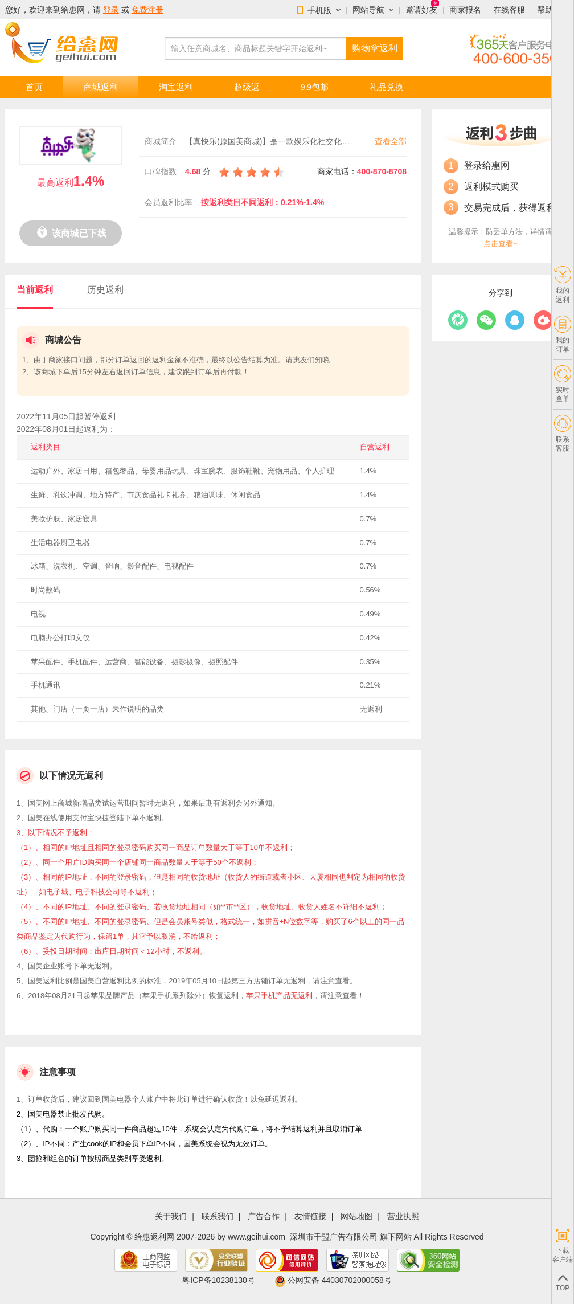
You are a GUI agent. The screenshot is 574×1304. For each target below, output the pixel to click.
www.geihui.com (256, 1236)
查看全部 (391, 141)
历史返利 (105, 290)
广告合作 (264, 1216)
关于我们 (171, 1216)
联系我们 (217, 1216)
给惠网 (73, 9)
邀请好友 (421, 9)
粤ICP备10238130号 (218, 1280)
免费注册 (147, 9)
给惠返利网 (154, 1236)
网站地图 (356, 1216)
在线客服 (509, 9)
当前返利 (35, 290)
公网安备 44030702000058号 (333, 1280)
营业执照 (403, 1216)
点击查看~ (500, 243)
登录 (111, 9)
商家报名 (465, 9)
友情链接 (310, 1216)
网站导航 (368, 9)
